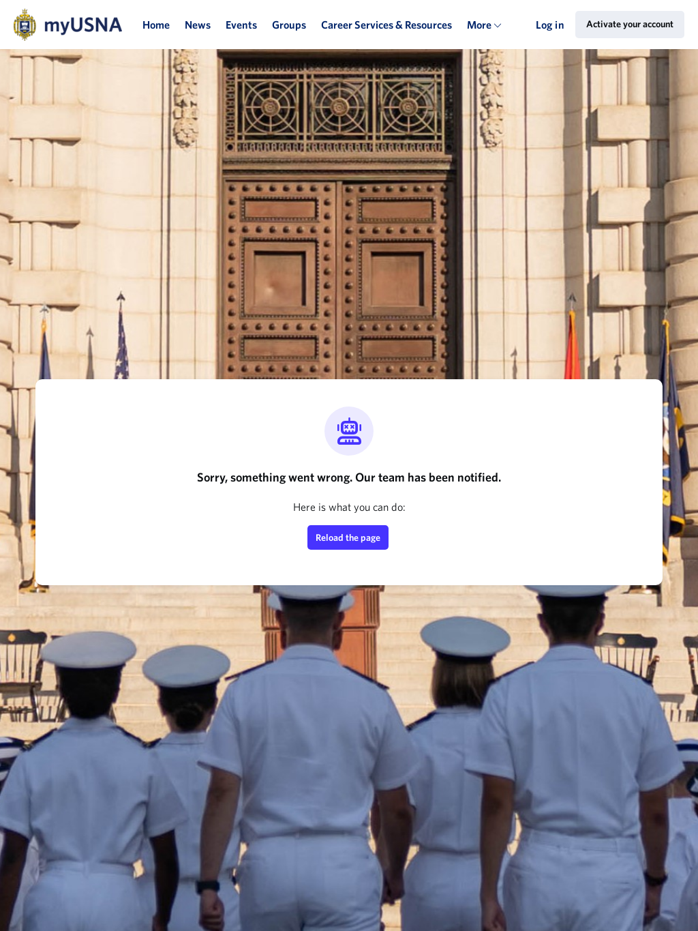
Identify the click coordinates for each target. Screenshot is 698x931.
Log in (550, 24)
